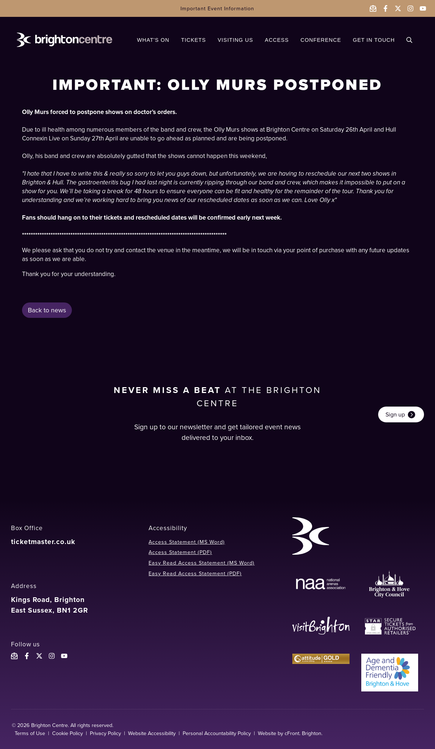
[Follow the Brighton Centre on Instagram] (51, 656)
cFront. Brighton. (303, 733)
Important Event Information (217, 8)
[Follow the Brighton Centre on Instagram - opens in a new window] (410, 8)
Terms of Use (30, 733)
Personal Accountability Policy (217, 733)
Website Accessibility (152, 733)
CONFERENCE (320, 40)
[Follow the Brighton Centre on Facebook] (26, 656)
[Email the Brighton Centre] (373, 8)
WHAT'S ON (153, 40)
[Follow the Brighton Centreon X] (39, 656)
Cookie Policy (67, 733)
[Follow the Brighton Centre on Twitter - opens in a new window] (398, 8)
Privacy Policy (105, 733)
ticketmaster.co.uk (43, 541)
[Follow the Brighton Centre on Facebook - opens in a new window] (385, 8)
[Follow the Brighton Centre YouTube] (64, 656)
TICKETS (193, 40)
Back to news (47, 310)
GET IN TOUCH (374, 40)
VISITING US (235, 40)
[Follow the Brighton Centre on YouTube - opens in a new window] (423, 8)
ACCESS (277, 40)
